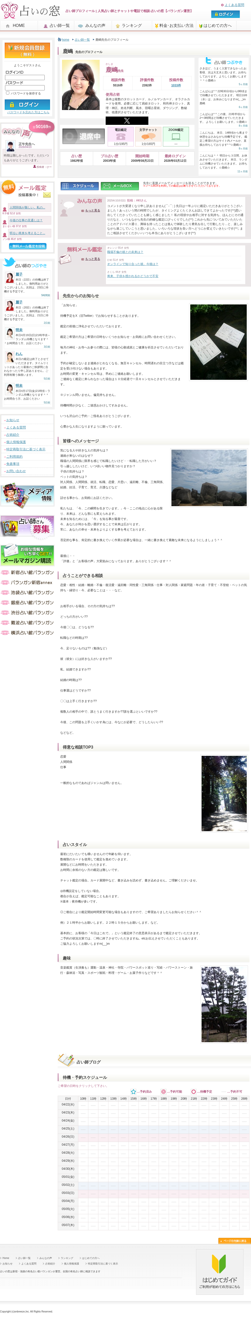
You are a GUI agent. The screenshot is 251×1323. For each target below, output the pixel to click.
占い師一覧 (60, 25)
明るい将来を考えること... (27, 233)
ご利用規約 (14, 456)
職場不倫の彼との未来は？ (125, 252)
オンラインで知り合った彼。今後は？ (132, 264)
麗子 (19, 274)
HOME (19, 25)
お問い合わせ (16, 471)
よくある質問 (234, 5)
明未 (19, 330)
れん (19, 354)
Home (6, 1258)
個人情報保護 (16, 442)
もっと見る (92, 210)
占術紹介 (12, 435)
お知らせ (12, 420)
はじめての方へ (218, 25)
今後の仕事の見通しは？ (26, 220)
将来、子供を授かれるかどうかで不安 (132, 276)
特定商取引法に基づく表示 (25, 449)
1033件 (176, 85)
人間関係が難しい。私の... (27, 207)
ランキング (132, 25)
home (65, 39)
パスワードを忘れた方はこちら (28, 112)
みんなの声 (95, 25)
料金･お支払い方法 (176, 25)
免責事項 (12, 464)
